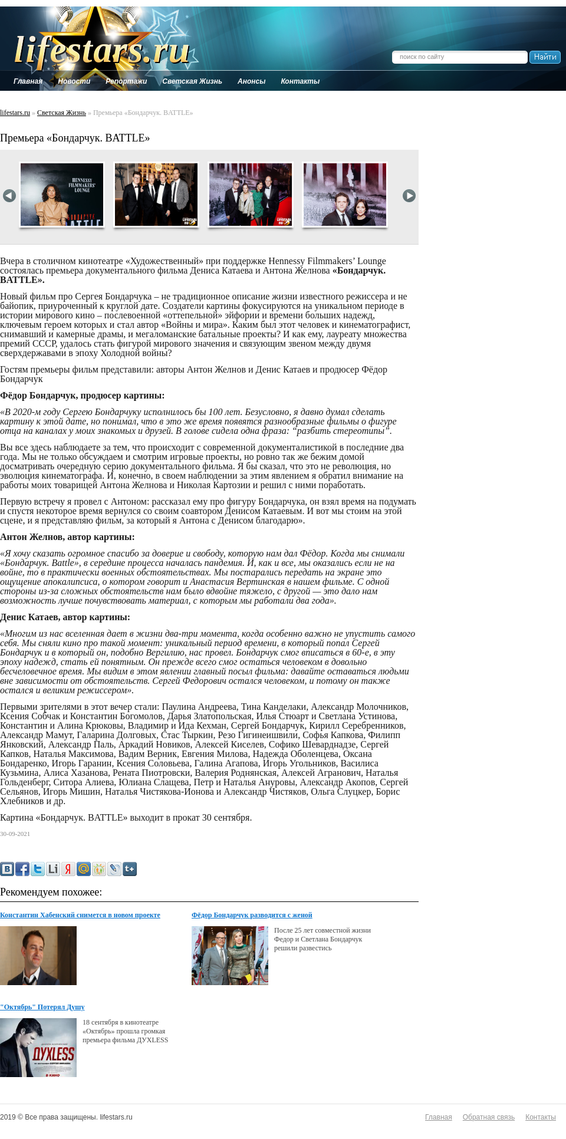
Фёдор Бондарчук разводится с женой (252, 915)
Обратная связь (489, 1117)
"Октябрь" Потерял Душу (42, 1007)
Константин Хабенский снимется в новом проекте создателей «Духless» (80, 915)
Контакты (540, 1117)
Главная (438, 1117)
